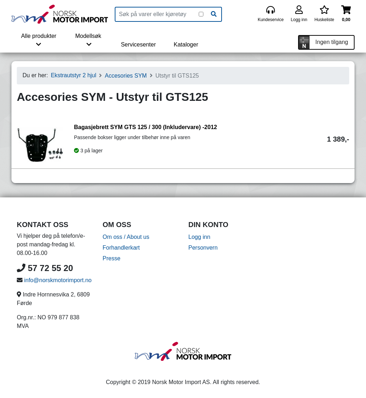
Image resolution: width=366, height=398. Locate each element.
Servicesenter (138, 44)
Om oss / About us (126, 237)
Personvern (203, 248)
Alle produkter (38, 40)
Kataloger (186, 44)
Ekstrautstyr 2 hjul (73, 75)
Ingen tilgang (331, 42)
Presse (111, 258)
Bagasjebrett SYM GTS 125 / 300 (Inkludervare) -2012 (145, 127)
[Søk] (214, 14)
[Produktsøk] (157, 14)
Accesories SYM (126, 76)
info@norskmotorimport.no (58, 280)
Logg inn (199, 237)
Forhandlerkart (121, 248)
